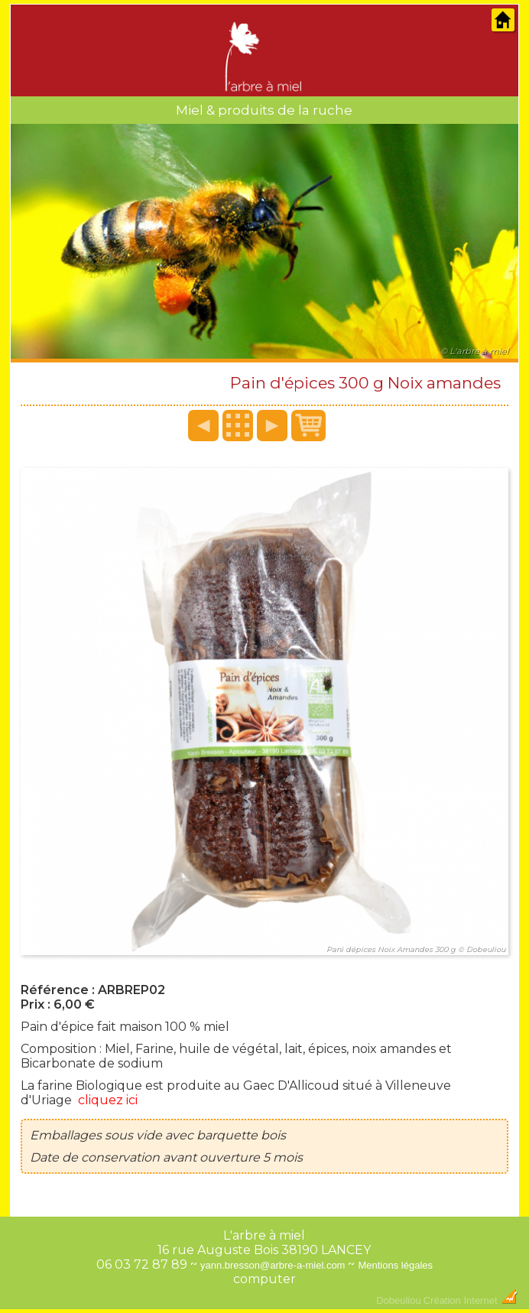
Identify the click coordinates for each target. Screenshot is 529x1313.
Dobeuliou (398, 1300)
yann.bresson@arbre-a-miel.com (273, 1265)
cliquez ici (108, 1100)
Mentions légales (395, 1265)
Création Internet (471, 1300)
